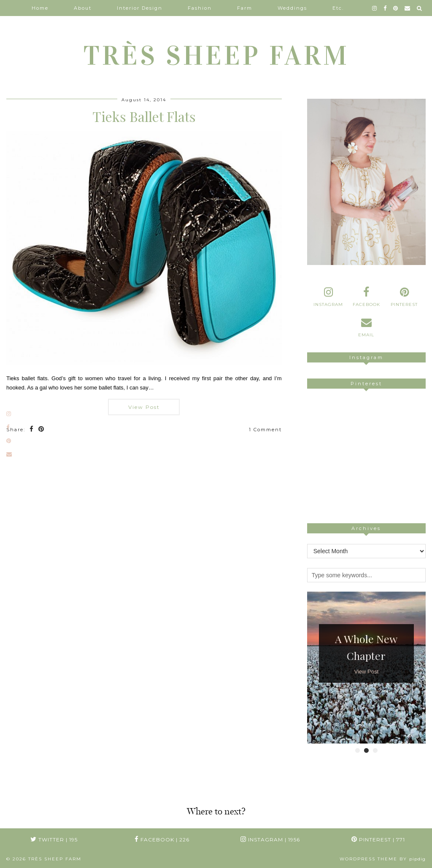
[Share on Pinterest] (41, 430)
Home (40, 8)
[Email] (408, 8)
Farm (244, 8)
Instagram (270, 839)
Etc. (338, 8)
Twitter (54, 839)
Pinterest (378, 839)
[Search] (420, 8)
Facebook (162, 839)
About (83, 8)
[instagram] (375, 8)
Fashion (200, 8)
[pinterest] (396, 8)
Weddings (292, 8)
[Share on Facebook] (31, 430)
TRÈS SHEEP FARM (216, 55)
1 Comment (265, 430)
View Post (144, 407)
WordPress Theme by (383, 859)
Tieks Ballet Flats (144, 116)
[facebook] (385, 8)
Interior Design (139, 8)
